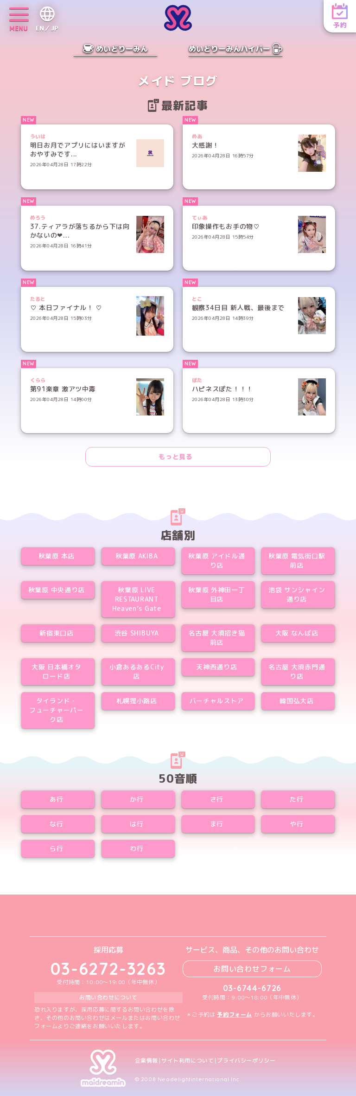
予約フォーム (234, 1014)
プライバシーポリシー (246, 1060)
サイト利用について (187, 1060)
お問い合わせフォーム (252, 969)
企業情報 (146, 1060)
